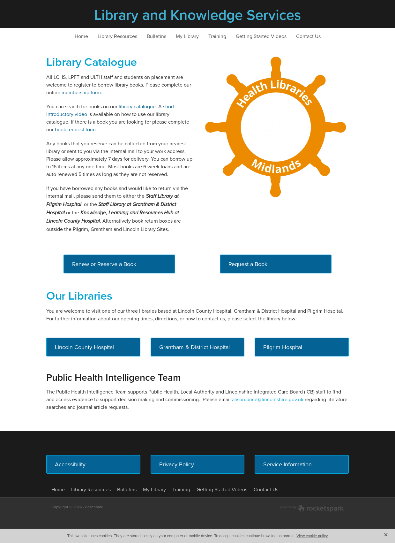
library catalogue (137, 106)
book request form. (76, 129)
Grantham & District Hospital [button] (194, 347)
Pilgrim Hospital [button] (282, 347)
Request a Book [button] (247, 264)
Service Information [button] (287, 464)
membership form (81, 92)
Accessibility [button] (70, 464)
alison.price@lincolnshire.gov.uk (268, 399)
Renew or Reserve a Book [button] (104, 264)
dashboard (94, 506)
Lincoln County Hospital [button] (84, 347)
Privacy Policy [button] (176, 464)
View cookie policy (312, 536)
